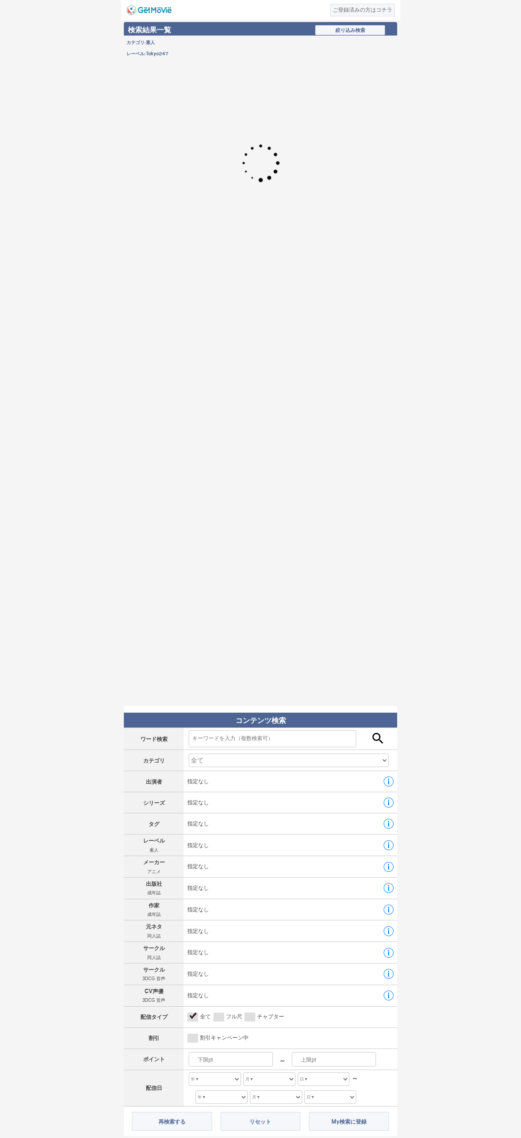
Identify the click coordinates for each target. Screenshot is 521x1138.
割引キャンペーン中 (224, 1038)
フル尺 (234, 1016)
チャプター (270, 1016)
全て (205, 1016)
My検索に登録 (349, 1121)
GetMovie (149, 10)
